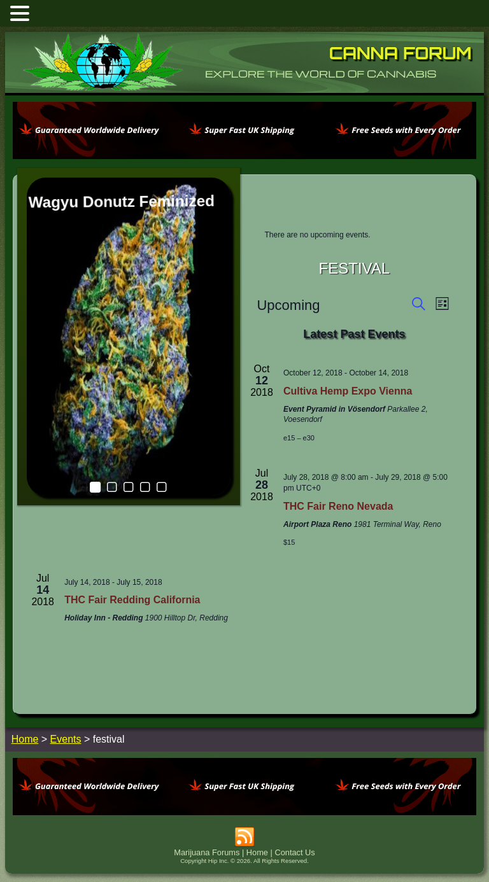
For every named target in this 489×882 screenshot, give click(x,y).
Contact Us (294, 841)
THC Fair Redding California (132, 589)
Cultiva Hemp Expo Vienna (347, 391)
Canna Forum (400, 53)
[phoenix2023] (244, 155)
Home (257, 841)
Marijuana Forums (206, 841)
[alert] (354, 235)
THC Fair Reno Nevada (119, 495)
